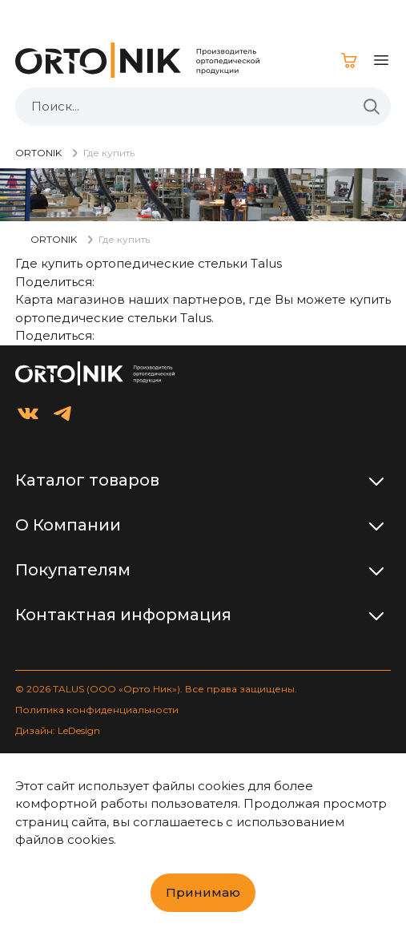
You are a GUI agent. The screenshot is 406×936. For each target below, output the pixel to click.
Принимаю (203, 892)
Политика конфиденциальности (97, 710)
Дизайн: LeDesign (57, 730)
